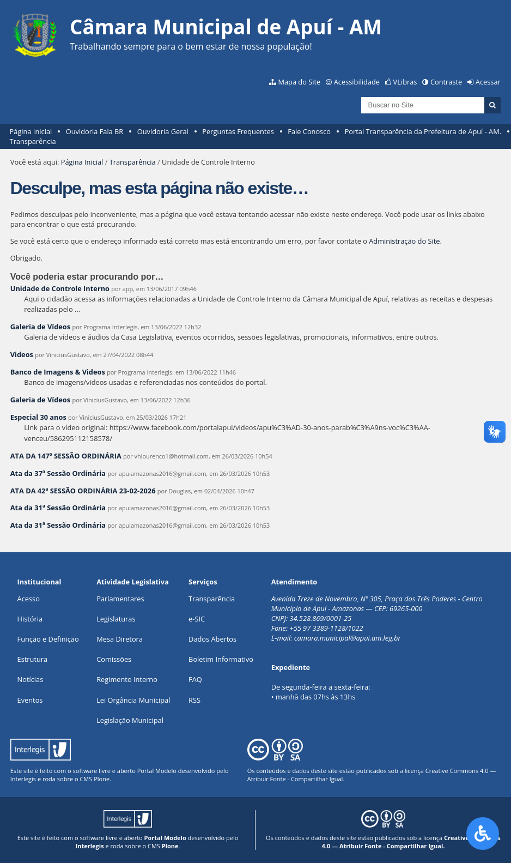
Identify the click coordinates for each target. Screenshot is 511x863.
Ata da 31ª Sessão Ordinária (58, 507)
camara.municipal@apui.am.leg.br (347, 638)
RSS (194, 700)
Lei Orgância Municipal (133, 700)
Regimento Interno (126, 679)
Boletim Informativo (220, 659)
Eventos (30, 700)
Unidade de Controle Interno (60, 288)
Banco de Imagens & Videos (57, 372)
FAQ (195, 679)
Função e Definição (48, 639)
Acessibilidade (357, 82)
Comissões (113, 659)
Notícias (30, 679)
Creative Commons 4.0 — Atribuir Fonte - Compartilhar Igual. (411, 842)
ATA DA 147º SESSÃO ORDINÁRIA (65, 456)
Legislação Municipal (129, 720)
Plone (102, 779)
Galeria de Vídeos (40, 326)
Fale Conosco (309, 131)
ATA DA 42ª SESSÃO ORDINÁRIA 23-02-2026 (83, 491)
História (30, 619)
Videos (21, 354)
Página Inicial (31, 131)
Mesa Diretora (119, 639)
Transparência (33, 141)
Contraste (446, 82)
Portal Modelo (157, 771)
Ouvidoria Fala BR (94, 131)
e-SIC (196, 619)
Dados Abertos (212, 639)
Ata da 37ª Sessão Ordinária (58, 473)
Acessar (488, 82)
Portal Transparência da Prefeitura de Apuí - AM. (423, 131)
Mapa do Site (299, 82)
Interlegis (23, 779)
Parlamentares (120, 599)
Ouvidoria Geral (162, 131)
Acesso (28, 599)
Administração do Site (404, 241)
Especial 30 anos (38, 417)
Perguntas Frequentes (237, 131)
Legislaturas (115, 619)
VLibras (405, 82)
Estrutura (32, 659)
